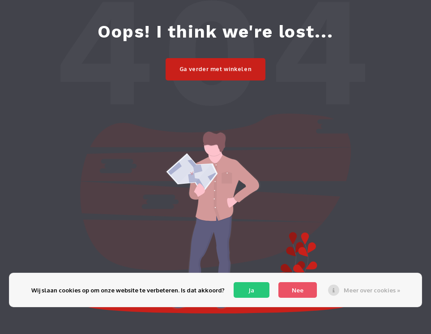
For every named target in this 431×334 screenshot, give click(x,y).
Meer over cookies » (372, 290)
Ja (251, 290)
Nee (297, 290)
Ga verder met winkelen (215, 68)
